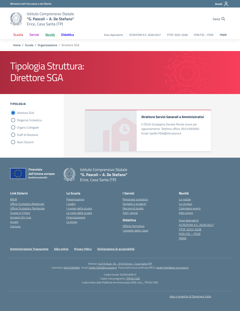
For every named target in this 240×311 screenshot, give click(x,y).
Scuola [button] (18, 34)
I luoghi (70, 204)
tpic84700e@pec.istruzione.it (172, 268)
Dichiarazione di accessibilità (115, 249)
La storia (71, 222)
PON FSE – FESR (203, 35)
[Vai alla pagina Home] (17, 45)
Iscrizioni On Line (20, 217)
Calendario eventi (190, 208)
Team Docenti (25, 142)
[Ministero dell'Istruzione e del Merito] (30, 4)
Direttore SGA (25, 113)
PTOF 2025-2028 (177, 35)
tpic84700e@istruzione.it (103, 268)
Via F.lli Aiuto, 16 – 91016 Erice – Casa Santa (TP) (125, 264)
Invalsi (14, 222)
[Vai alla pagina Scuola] (29, 45)
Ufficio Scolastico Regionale (27, 204)
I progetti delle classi (135, 230)
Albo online (186, 213)
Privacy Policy (83, 249)
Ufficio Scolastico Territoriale (27, 208)
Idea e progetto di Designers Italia (190, 296)
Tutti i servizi (130, 213)
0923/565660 (72, 268)
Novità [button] (50, 34)
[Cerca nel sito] (219, 19)
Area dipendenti (113, 35)
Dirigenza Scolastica (29, 120)
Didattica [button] (67, 34)
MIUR (13, 199)
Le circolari (185, 204)
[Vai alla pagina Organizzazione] (47, 45)
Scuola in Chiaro (20, 213)
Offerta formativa (133, 226)
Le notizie (185, 199)
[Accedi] (222, 4)
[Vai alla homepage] (16, 19)
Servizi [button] (34, 34)
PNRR (223, 35)
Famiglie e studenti (134, 204)
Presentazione (75, 199)
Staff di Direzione (27, 135)
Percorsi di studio (133, 208)
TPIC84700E (133, 278)
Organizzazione (75, 217)
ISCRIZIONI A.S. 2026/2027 (145, 35)
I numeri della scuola (79, 208)
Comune (15, 226)
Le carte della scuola (79, 213)
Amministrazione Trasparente (29, 249)
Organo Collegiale (28, 127)
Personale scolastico (135, 199)
